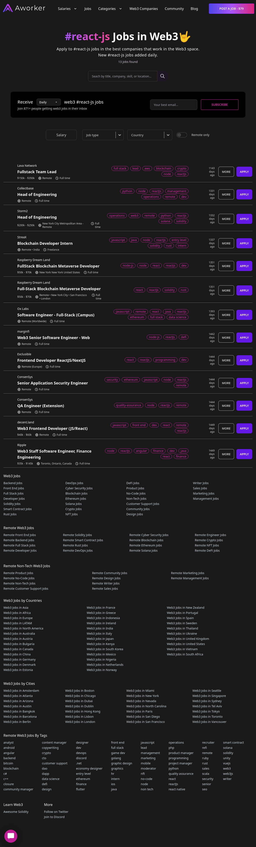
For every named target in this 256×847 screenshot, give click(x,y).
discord (81, 758)
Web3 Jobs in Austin (17, 706)
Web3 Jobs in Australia (19, 633)
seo (204, 789)
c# (5, 774)
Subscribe (219, 104)
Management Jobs (206, 498)
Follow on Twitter (56, 812)
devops (81, 753)
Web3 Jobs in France (101, 607)
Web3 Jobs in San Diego (143, 716)
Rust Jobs (9, 514)
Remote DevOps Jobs (78, 550)
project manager (180, 763)
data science (51, 779)
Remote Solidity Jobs (77, 535)
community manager (18, 789)
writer (227, 779)
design (47, 789)
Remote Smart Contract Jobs (83, 540)
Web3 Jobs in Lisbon (79, 716)
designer (82, 742)
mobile (146, 763)
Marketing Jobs (203, 493)
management (150, 753)
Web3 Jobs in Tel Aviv (207, 706)
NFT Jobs (71, 514)
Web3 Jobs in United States (186, 644)
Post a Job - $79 (231, 8)
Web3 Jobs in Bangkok (19, 711)
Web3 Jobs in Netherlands (105, 665)
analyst (8, 742)
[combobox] (104, 135)
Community (174, 8)
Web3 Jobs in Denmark (19, 665)
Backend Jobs (13, 483)
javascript (148, 742)
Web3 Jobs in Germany (19, 659)
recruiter (208, 742)
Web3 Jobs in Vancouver (209, 722)
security (207, 779)
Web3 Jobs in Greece (101, 613)
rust (205, 763)
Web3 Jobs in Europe (18, 618)
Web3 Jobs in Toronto (207, 716)
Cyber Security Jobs (79, 488)
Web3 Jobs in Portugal (182, 613)
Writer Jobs (201, 483)
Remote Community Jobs (109, 573)
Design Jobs (134, 514)
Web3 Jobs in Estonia (18, 670)
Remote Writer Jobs (105, 583)
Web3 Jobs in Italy (99, 633)
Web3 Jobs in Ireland (101, 623)
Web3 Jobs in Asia (15, 607)
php (171, 748)
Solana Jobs (73, 504)
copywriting (50, 748)
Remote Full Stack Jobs (19, 545)
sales (205, 768)
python (174, 768)
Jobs (87, 8)
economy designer (89, 768)
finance (81, 784)
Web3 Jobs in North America (23, 628)
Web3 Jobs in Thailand (182, 628)
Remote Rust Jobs (75, 545)
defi (44, 784)
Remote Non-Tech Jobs (19, 583)
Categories (110, 8)
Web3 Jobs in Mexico (101, 654)
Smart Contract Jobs (17, 509)
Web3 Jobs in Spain (180, 618)
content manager (54, 742)
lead (144, 748)
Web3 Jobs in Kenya (100, 644)
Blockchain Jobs (76, 493)
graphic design (121, 763)
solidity (228, 753)
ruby (205, 758)
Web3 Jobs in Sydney (207, 701)
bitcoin (8, 763)
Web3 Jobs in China (17, 654)
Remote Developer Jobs (20, 550)
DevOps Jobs (74, 483)
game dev (118, 753)
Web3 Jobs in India (100, 628)
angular (8, 753)
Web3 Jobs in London (80, 722)
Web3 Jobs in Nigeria (101, 659)
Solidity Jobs (12, 504)
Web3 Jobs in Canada (18, 649)
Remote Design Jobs (106, 578)
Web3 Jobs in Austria (18, 639)
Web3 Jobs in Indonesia (103, 618)
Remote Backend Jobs (18, 540)
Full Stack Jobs (13, 493)
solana (227, 748)
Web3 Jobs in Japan (100, 639)
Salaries (67, 8)
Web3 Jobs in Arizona (18, 701)
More (226, 172)
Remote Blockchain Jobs (146, 540)
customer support (55, 763)
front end (117, 742)
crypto (46, 753)
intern (115, 779)
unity (226, 758)
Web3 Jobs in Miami (140, 690)
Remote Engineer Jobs (210, 535)
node (144, 784)
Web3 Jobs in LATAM (17, 623)
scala (205, 774)
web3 (227, 768)
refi (204, 748)
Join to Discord (54, 817)
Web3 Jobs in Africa (17, 613)
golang (116, 758)
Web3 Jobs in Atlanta (18, 696)
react (172, 779)
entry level (83, 774)
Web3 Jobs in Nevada (141, 701)
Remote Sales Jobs (105, 588)
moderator (148, 768)
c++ (5, 779)
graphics (117, 768)
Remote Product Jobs (18, 573)
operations (176, 742)
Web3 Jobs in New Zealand (185, 607)
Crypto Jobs (73, 509)
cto (44, 758)
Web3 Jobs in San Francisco (145, 722)
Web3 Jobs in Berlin (17, 722)
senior (206, 784)
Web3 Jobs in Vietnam (182, 649)
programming (178, 758)
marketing (148, 758)
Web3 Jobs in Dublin (79, 706)
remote (207, 753)
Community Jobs (138, 509)
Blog (194, 8)
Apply (244, 172)
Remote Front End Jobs (19, 535)
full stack (117, 748)
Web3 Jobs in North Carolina (146, 706)
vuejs (226, 763)
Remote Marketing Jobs (187, 573)
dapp (45, 774)
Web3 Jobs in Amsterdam (21, 690)
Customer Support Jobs (142, 504)
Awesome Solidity (15, 812)
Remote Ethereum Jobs (145, 545)
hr (112, 774)
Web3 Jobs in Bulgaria (18, 644)
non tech (147, 789)
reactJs (173, 784)
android (8, 748)
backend (9, 758)
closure (8, 784)
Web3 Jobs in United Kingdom (188, 639)
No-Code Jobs (136, 493)
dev (78, 748)
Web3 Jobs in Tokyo (206, 711)
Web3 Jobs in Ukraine (182, 633)
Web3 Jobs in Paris (139, 711)
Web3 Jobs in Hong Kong (82, 711)
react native (177, 789)
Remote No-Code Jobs (18, 578)
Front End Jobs (13, 488)
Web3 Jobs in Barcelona (20, 716)
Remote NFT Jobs (207, 545)
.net (79, 763)
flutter (80, 789)
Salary (61, 135)
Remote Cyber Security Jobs (148, 535)
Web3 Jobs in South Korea (105, 649)
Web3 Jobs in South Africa (185, 654)
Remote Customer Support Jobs (25, 588)
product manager (181, 753)
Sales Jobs (200, 488)
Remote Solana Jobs (143, 550)
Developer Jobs (14, 498)
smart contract (233, 742)
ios (113, 784)
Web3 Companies (144, 8)
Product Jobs (135, 488)
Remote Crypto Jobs (209, 540)
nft (143, 774)
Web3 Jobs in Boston (79, 690)
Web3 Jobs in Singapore (209, 696)
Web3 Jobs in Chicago (80, 696)
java (114, 789)
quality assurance (181, 774)
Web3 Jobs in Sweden (182, 623)
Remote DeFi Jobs (207, 550)
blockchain (11, 768)
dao (44, 768)
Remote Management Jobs (190, 578)
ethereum (83, 779)
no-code (146, 779)
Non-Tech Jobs (136, 498)
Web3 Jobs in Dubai (79, 701)
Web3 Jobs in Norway (102, 670)
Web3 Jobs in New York (142, 696)
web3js (228, 774)
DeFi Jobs (132, 483)
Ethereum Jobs (75, 498)
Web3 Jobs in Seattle (206, 690)
